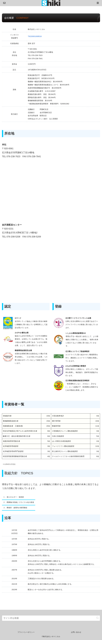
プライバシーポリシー (26, 632)
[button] (97, 618)
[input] (51, 618)
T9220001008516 (35, 36)
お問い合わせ (76, 632)
